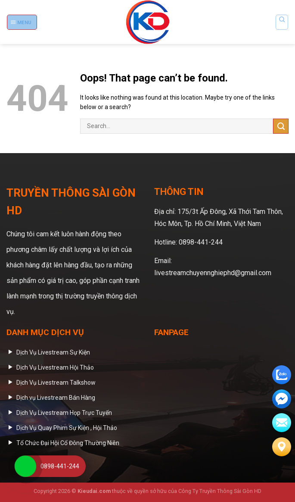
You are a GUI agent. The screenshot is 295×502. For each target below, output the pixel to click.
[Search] (282, 22)
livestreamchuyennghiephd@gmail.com (212, 273)
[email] (281, 398)
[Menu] (22, 22)
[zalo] (281, 374)
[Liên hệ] (281, 446)
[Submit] (281, 126)
